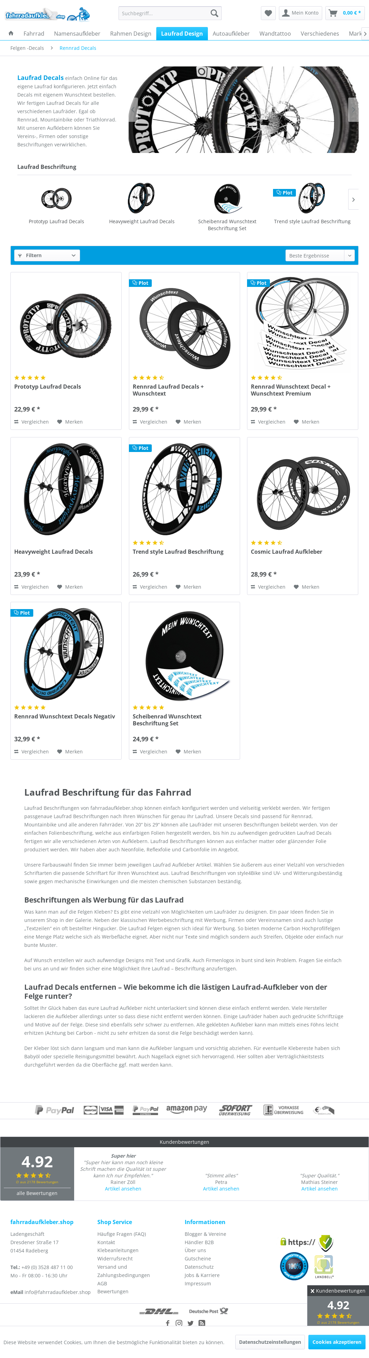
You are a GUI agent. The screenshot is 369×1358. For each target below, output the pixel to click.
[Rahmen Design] (130, 33)
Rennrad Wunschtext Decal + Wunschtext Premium (291, 390)
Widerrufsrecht (115, 1258)
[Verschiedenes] (320, 33)
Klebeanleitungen (118, 1250)
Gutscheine (198, 1258)
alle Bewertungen (37, 1193)
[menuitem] (170, 13)
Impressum (198, 1283)
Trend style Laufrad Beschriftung (226, 221)
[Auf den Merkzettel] (70, 422)
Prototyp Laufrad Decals (47, 386)
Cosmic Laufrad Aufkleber (312, 221)
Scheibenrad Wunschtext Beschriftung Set (142, 225)
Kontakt (106, 1242)
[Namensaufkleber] (77, 33)
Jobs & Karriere (202, 1275)
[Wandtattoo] (275, 33)
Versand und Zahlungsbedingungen (123, 1271)
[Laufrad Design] (182, 33)
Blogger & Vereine (205, 1234)
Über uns (195, 1250)
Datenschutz (199, 1267)
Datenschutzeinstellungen (270, 1342)
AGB (102, 1283)
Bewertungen (113, 1291)
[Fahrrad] (34, 33)
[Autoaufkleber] (231, 33)
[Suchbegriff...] (170, 13)
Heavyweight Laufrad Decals (56, 221)
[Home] (11, 33)
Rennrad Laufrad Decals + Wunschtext (168, 390)
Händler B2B (199, 1242)
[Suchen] (214, 13)
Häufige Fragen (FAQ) (121, 1234)
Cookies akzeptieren (337, 1342)
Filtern (30, 255)
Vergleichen (31, 421)
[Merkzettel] (268, 13)
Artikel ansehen (123, 1188)
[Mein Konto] (300, 13)
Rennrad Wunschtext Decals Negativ (64, 716)
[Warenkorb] (345, 13)
